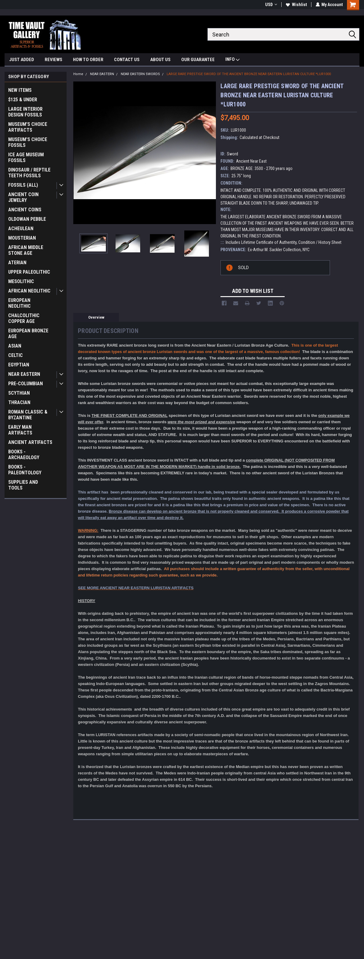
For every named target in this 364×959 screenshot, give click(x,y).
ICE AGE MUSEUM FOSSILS (26, 157)
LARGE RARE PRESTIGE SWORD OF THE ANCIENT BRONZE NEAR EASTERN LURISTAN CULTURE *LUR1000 (249, 74)
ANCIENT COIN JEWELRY (23, 197)
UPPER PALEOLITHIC (29, 272)
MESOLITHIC (21, 281)
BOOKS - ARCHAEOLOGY (23, 454)
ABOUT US (160, 59)
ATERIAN (17, 262)
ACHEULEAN (20, 228)
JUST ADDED (21, 59)
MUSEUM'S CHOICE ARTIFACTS (27, 127)
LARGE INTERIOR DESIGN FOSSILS (25, 112)
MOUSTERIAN (22, 238)
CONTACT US (127, 59)
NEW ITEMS (20, 90)
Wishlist (296, 4)
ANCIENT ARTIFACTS (30, 442)
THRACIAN (19, 402)
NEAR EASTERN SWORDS (140, 74)
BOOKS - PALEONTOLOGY (24, 470)
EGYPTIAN (18, 365)
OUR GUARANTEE (198, 59)
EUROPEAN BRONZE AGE (28, 333)
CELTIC (15, 355)
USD (271, 4)
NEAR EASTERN (24, 374)
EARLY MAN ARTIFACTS (20, 430)
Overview (96, 317)
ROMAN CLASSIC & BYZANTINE (27, 415)
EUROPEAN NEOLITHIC (19, 303)
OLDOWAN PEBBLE (27, 219)
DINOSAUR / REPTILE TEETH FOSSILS (29, 172)
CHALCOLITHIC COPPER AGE (24, 318)
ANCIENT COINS (24, 210)
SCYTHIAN (19, 393)
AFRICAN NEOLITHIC (29, 291)
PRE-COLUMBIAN (25, 383)
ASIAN (14, 346)
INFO (232, 60)
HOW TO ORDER (88, 59)
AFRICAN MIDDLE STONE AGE (25, 250)
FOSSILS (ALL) (23, 185)
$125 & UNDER (22, 99)
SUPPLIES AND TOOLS (23, 485)
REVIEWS (53, 59)
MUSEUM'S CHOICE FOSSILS (27, 142)
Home (78, 74)
